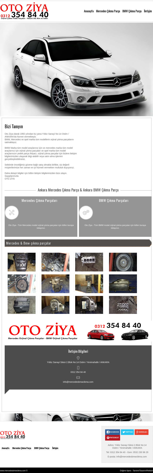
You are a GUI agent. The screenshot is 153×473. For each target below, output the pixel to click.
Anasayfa (89, 11)
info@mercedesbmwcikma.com (78, 382)
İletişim (148, 11)
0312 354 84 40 (78, 372)
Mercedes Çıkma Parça (108, 11)
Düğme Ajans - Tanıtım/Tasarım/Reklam (136, 471)
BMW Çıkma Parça (131, 11)
